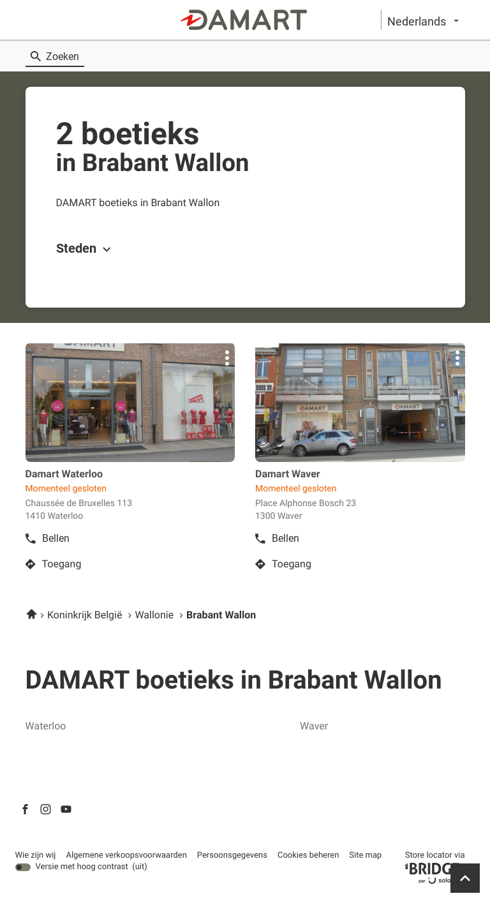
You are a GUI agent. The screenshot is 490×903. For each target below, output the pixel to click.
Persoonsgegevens (232, 856)
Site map (365, 855)
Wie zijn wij (35, 856)
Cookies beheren (308, 855)
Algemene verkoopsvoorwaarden (126, 856)
